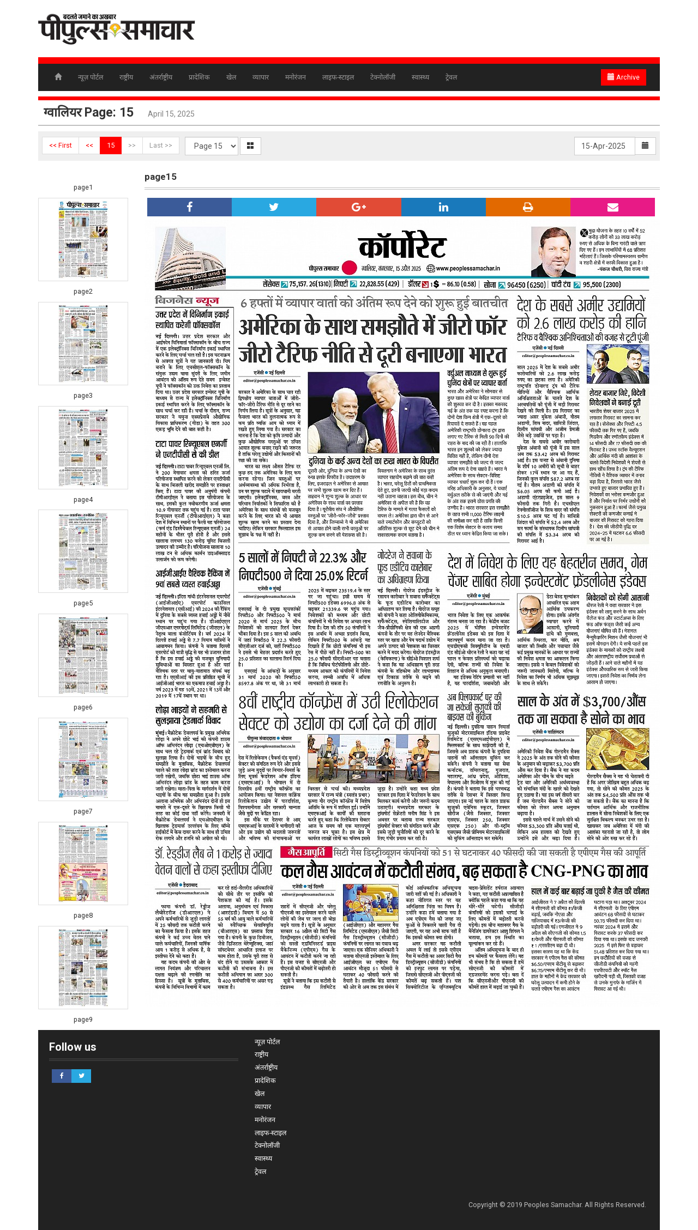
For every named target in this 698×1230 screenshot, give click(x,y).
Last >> (160, 145)
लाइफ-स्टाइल (338, 77)
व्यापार (260, 77)
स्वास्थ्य (420, 77)
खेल (231, 77)
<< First (60, 145)
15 (111, 145)
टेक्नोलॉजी (382, 77)
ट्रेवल (451, 77)
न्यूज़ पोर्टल (90, 77)
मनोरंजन (295, 77)
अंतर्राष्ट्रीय (160, 77)
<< (89, 145)
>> (132, 145)
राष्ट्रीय (126, 77)
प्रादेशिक (199, 77)
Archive (623, 77)
